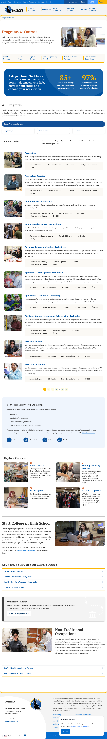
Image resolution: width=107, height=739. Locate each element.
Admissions (46, 9)
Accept (65, 731)
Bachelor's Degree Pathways (19, 614)
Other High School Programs (14, 587)
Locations (78, 131)
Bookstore (56, 724)
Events (25, 2)
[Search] (72, 2)
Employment (18, 2)
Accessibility (57, 714)
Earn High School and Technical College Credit (20, 582)
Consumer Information (83, 714)
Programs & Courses (31, 9)
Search (83, 2)
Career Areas (43, 131)
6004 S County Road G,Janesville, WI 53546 (13, 712)
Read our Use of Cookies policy (80, 726)
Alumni (10, 2)
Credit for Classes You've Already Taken (18, 577)
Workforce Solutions (92, 9)
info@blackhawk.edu (11, 721)
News (51, 2)
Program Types (9, 131)
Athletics (84, 9)
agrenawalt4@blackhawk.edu (27, 550)
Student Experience (57, 9)
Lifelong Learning (43, 2)
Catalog (55, 727)
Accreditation (57, 718)
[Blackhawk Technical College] (14, 9)
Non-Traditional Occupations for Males (17, 673)
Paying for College (70, 9)
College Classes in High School (14, 571)
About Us (3, 2)
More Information (88, 433)
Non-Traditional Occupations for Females (18, 668)
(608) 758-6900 (10, 718)
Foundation (32, 2)
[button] (11, 736)
